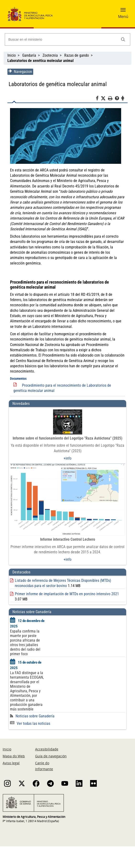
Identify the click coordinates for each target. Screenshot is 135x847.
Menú (123, 16)
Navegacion (20, 71)
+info (67, 458)
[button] (123, 11)
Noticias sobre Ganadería (34, 716)
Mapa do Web (14, 756)
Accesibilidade (46, 750)
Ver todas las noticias (30, 724)
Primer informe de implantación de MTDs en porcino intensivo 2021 (67, 594)
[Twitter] (104, 98)
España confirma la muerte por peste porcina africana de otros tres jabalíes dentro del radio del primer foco (25, 643)
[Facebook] (98, 99)
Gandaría (29, 55)
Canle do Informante (44, 766)
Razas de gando (76, 55)
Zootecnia (50, 55)
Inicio (11, 55)
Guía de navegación (51, 756)
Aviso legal (11, 763)
